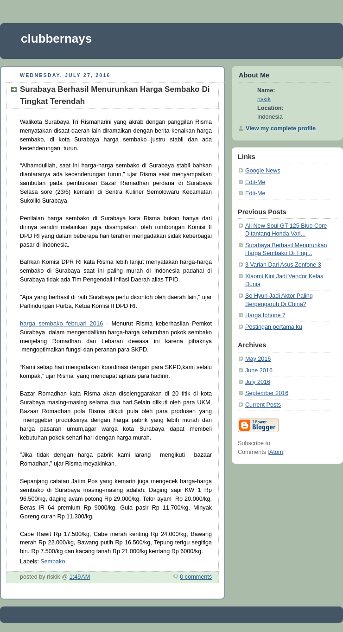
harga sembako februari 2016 (61, 323)
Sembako (52, 561)
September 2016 (266, 393)
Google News (262, 170)
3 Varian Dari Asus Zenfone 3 (283, 265)
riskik (264, 99)
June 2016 (259, 370)
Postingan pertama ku (273, 327)
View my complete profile (281, 128)
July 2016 (257, 382)
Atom (276, 452)
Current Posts (263, 405)
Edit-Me (255, 182)
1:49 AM (80, 577)
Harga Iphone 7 (265, 315)
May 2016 (258, 359)
